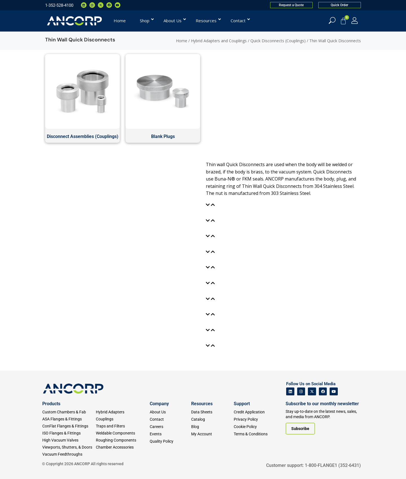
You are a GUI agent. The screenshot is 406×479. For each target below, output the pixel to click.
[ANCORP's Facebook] (323, 391)
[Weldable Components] (122, 433)
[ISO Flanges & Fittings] (69, 433)
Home (181, 40)
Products (51, 403)
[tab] (211, 205)
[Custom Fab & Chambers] (69, 412)
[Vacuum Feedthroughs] (69, 454)
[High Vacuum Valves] (69, 440)
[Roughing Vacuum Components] (122, 440)
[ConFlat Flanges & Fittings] (69, 426)
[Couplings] (122, 419)
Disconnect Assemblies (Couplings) (82, 136)
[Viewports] (69, 447)
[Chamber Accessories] (122, 447)
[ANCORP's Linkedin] (290, 391)
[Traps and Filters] (122, 426)
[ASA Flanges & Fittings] (69, 419)
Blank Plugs (163, 136)
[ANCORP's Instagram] (301, 391)
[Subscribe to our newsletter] (300, 429)
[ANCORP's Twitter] (312, 391)
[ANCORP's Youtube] (334, 391)
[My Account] (354, 20)
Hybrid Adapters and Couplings (219, 40)
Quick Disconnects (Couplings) (278, 40)
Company (159, 403)
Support (242, 403)
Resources (202, 403)
